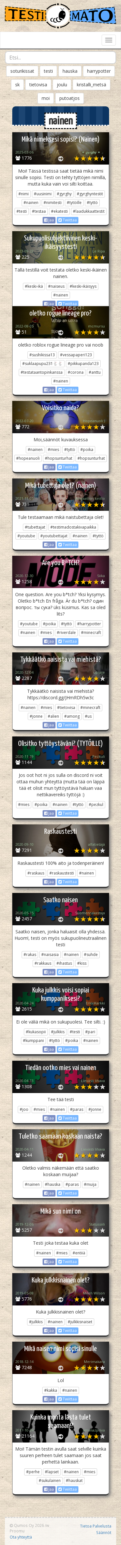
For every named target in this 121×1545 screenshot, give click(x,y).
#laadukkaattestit (89, 211)
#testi (21, 211)
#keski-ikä (34, 286)
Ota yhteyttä (21, 1537)
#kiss (81, 963)
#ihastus (64, 963)
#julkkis (58, 1032)
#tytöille (74, 202)
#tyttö (92, 202)
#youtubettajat (53, 536)
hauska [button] (70, 71)
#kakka (50, 1390)
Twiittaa (67, 220)
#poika (86, 449)
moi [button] (46, 98)
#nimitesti (53, 202)
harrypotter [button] (99, 71)
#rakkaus (43, 963)
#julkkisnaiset (80, 1322)
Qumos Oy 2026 (27, 1525)
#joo (24, 1109)
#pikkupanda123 (83, 363)
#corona (76, 372)
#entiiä (79, 1253)
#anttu (95, 372)
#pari (90, 1032)
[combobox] (60, 57)
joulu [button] (62, 84)
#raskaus (35, 873)
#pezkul (96, 804)
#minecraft (91, 632)
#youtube (26, 536)
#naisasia (50, 954)
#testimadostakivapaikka (73, 527)
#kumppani (33, 1040)
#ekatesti (59, 211)
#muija (90, 1184)
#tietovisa (66, 707)
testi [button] (48, 71)
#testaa (39, 211)
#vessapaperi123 (76, 355)
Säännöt (103, 1532)
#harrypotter (89, 624)
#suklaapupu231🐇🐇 (42, 363)
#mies (53, 449)
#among (72, 716)
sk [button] (17, 84)
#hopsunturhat (58, 458)
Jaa (49, 220)
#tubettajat (35, 527)
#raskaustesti (61, 873)
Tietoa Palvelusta (95, 1526)
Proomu (17, 1530)
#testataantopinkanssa (42, 372)
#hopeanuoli (28, 458)
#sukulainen (50, 1480)
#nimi (23, 194)
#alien (53, 716)
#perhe (33, 1472)
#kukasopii (36, 1032)
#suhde (91, 954)
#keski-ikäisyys (83, 286)
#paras (76, 1109)
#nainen (31, 202)
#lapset (52, 1472)
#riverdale (66, 632)
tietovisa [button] (38, 84)
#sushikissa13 (42, 355)
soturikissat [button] (22, 71)
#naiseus (56, 286)
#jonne (36, 716)
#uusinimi (43, 194)
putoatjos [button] (69, 98)
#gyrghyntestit (90, 194)
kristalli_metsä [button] (91, 84)
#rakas (30, 954)
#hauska (52, 1184)
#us (88, 716)
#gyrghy (64, 194)
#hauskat (74, 1480)
